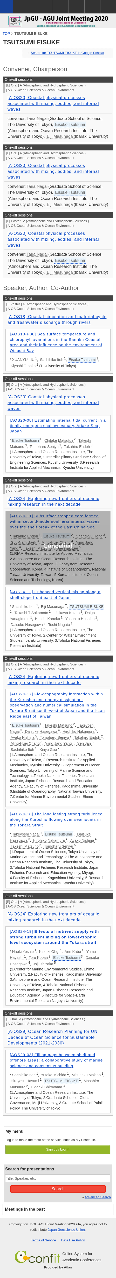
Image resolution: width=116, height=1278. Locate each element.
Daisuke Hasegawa (27, 625)
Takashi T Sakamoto (31, 613)
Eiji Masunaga (60, 136)
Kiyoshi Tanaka (23, 366)
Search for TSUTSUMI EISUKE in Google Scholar (67, 53)
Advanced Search (98, 1197)
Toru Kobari (38, 957)
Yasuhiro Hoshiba (80, 619)
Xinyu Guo (48, 749)
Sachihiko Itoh (51, 360)
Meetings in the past (25, 1209)
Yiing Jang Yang (58, 743)
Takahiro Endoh (77, 447)
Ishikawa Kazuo (66, 613)
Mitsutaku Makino (86, 1075)
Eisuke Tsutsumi (70, 124)
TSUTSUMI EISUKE (31, 33)
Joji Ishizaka (43, 964)
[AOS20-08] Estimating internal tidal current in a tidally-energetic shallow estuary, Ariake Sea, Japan (58, 425)
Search (58, 1189)
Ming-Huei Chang (25, 743)
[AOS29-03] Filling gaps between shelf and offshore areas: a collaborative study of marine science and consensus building (56, 1060)
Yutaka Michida (53, 1075)
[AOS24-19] (54, 937)
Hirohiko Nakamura (78, 731)
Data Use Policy (73, 1240)
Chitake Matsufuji (58, 440)
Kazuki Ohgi (49, 952)
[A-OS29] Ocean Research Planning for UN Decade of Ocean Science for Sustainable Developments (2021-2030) (53, 1037)
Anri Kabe (73, 952)
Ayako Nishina (23, 737)
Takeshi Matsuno (58, 725)
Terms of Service (43, 1240)
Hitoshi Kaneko (47, 619)
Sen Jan (84, 743)
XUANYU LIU (23, 360)
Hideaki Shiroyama (46, 1087)
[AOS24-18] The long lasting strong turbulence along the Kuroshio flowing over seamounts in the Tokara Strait (56, 819)
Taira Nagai (36, 118)
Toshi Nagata (59, 625)
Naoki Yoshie (23, 952)
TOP (6, 33)
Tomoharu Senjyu (44, 447)
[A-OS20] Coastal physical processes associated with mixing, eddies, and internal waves (53, 103)
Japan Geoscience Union (66, 1230)
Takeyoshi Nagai (26, 834)
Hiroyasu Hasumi (25, 1081)
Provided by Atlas (58, 1267)
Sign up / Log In (58, 1149)
